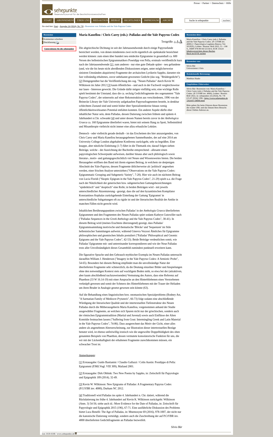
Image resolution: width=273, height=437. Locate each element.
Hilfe (228, 3)
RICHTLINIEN (132, 20)
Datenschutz (218, 3)
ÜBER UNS (83, 20)
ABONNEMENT (65, 20)
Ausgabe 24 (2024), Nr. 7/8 (71, 26)
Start (56, 26)
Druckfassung (51, 42)
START (48, 20)
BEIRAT (115, 20)
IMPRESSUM (151, 20)
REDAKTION (100, 20)
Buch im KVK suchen (196, 53)
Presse (197, 3)
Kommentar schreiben (53, 39)
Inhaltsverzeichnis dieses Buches (201, 51)
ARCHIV (167, 20)
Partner (205, 3)
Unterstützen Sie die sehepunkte (59, 48)
